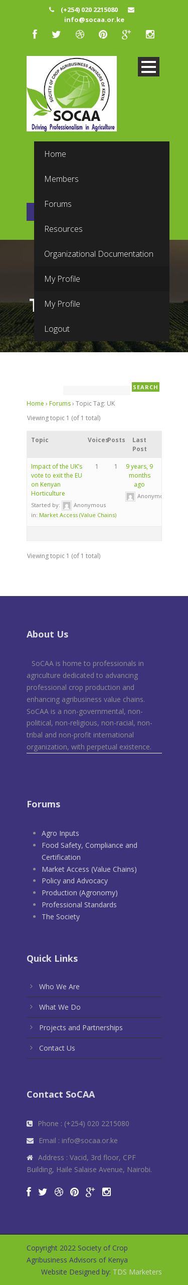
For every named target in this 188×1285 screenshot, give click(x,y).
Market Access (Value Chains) (77, 515)
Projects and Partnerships (81, 1027)
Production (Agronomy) (80, 892)
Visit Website (96, 168)
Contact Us (57, 1048)
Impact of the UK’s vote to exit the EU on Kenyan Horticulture (56, 480)
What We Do (60, 1007)
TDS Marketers (136, 1272)
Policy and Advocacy (75, 880)
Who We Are (59, 986)
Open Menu (148, 66)
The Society (61, 916)
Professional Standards (79, 904)
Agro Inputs (60, 833)
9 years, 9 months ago (139, 475)
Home (35, 403)
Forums (60, 403)
